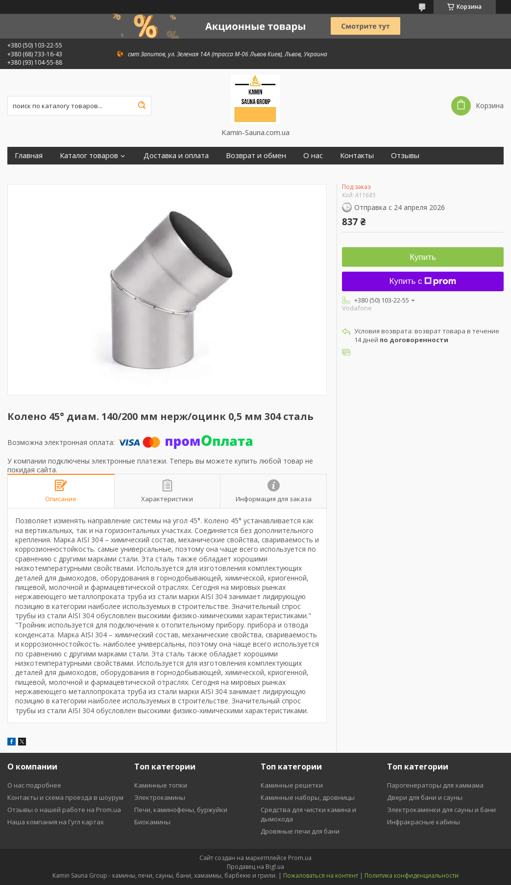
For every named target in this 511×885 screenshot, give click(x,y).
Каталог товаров (89, 155)
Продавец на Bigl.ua (255, 866)
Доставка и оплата (176, 155)
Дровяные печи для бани (300, 831)
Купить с (423, 281)
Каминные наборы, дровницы (308, 797)
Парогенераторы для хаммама (435, 785)
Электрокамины (159, 797)
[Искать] (141, 106)
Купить (423, 257)
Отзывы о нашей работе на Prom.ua (64, 809)
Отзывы (405, 155)
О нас (313, 155)
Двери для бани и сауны (424, 797)
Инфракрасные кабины (423, 821)
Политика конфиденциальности (412, 875)
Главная (29, 155)
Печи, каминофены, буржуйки (180, 809)
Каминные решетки (292, 785)
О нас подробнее (34, 785)
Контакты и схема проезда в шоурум (65, 797)
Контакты (357, 155)
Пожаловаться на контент (320, 875)
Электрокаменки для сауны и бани (441, 809)
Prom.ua (300, 858)
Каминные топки (160, 785)
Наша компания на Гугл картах (55, 821)
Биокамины (152, 821)
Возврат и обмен (256, 155)
